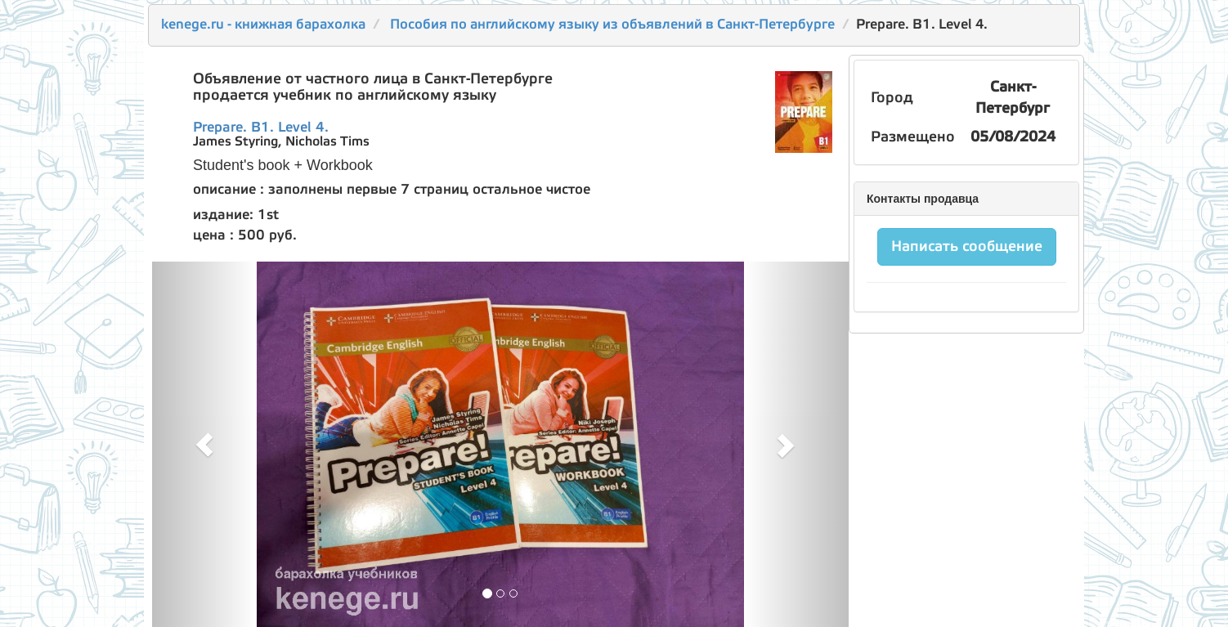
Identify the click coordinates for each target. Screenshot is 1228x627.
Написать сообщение (966, 246)
